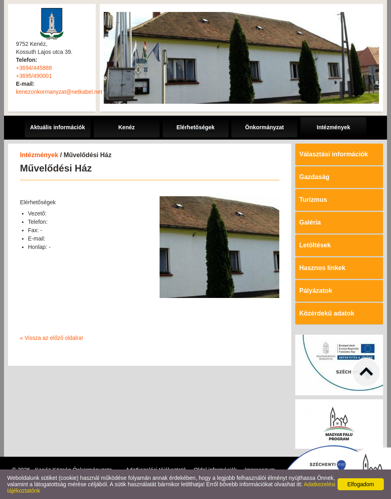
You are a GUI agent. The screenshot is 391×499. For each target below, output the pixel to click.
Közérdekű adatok (326, 313)
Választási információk (333, 154)
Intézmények (39, 155)
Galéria (310, 222)
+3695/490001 (34, 76)
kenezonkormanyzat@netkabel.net (59, 92)
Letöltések (315, 245)
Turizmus (313, 199)
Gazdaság (314, 177)
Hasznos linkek (322, 267)
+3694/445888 (34, 68)
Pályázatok (315, 290)
